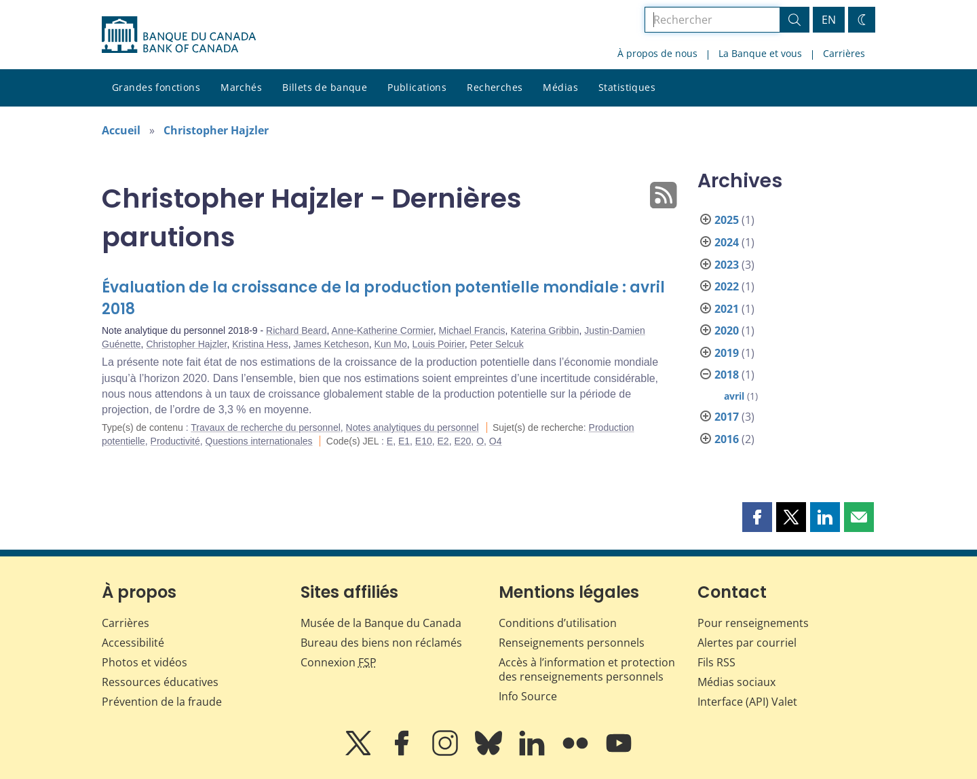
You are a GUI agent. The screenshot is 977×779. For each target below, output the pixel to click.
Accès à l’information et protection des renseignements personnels (587, 669)
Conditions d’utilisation (558, 622)
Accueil (121, 130)
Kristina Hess (260, 344)
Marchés (241, 87)
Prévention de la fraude (162, 701)
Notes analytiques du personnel (412, 427)
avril (734, 396)
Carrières (844, 53)
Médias (560, 87)
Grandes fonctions (156, 87)
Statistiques (626, 87)
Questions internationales (259, 441)
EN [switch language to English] (829, 19)
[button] (757, 517)
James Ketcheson (330, 344)
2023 (726, 264)
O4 (495, 441)
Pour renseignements (753, 622)
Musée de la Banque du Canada (381, 622)
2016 (726, 439)
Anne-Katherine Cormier (383, 330)
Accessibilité (133, 642)
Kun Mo (391, 344)
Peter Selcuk (496, 344)
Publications (416, 87)
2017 (726, 416)
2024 (726, 242)
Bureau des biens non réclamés (381, 642)
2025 (726, 219)
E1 (404, 441)
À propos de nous (657, 53)
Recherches (494, 87)
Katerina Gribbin (544, 330)
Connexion (339, 662)
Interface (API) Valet (747, 701)
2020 (726, 330)
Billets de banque (324, 87)
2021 (726, 308)
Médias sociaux (736, 681)
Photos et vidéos (144, 662)
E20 (462, 441)
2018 (726, 374)
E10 (423, 441)
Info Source (528, 696)
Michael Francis (472, 330)
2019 (726, 352)
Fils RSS (716, 662)
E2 (443, 441)
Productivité (175, 441)
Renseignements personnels (572, 642)
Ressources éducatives (160, 681)
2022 (726, 286)
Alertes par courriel (747, 642)
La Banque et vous (760, 53)
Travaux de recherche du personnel (266, 427)
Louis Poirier (439, 344)
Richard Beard (296, 330)
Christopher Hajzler (216, 130)
